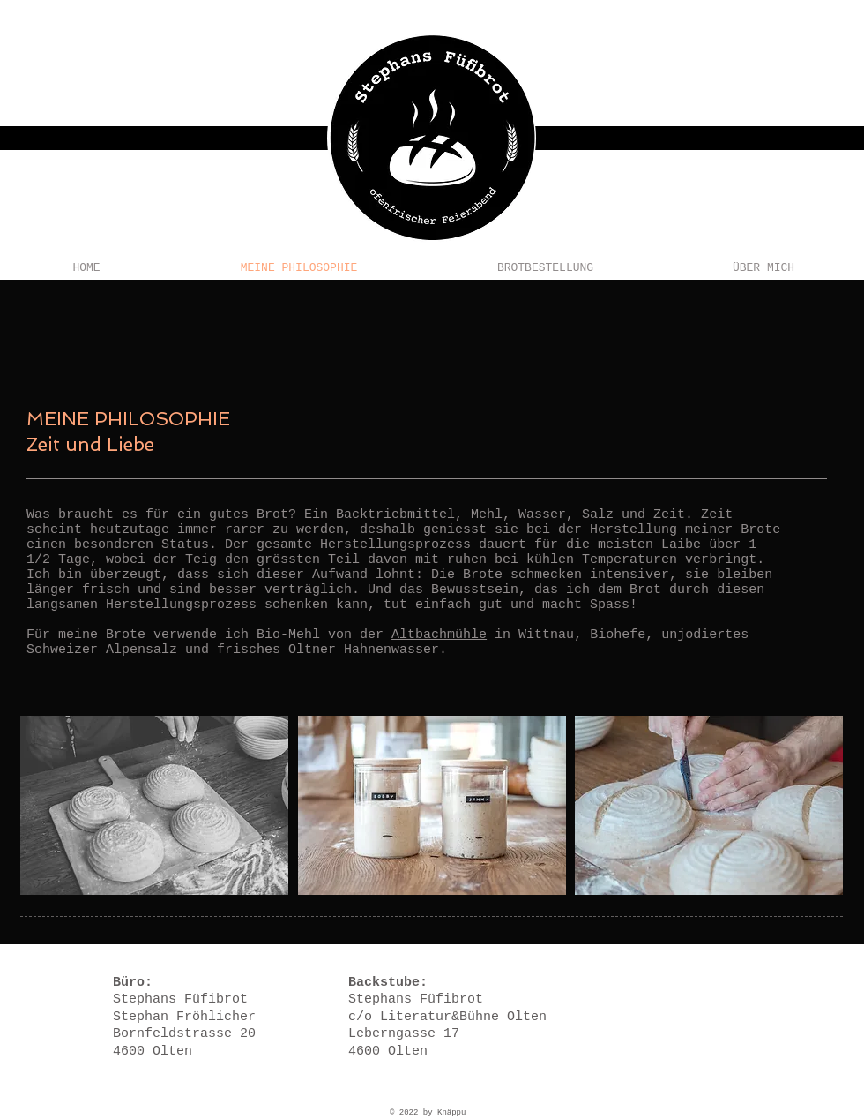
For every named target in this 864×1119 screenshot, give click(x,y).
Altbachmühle (439, 634)
